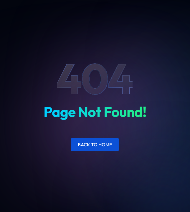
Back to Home (95, 145)
